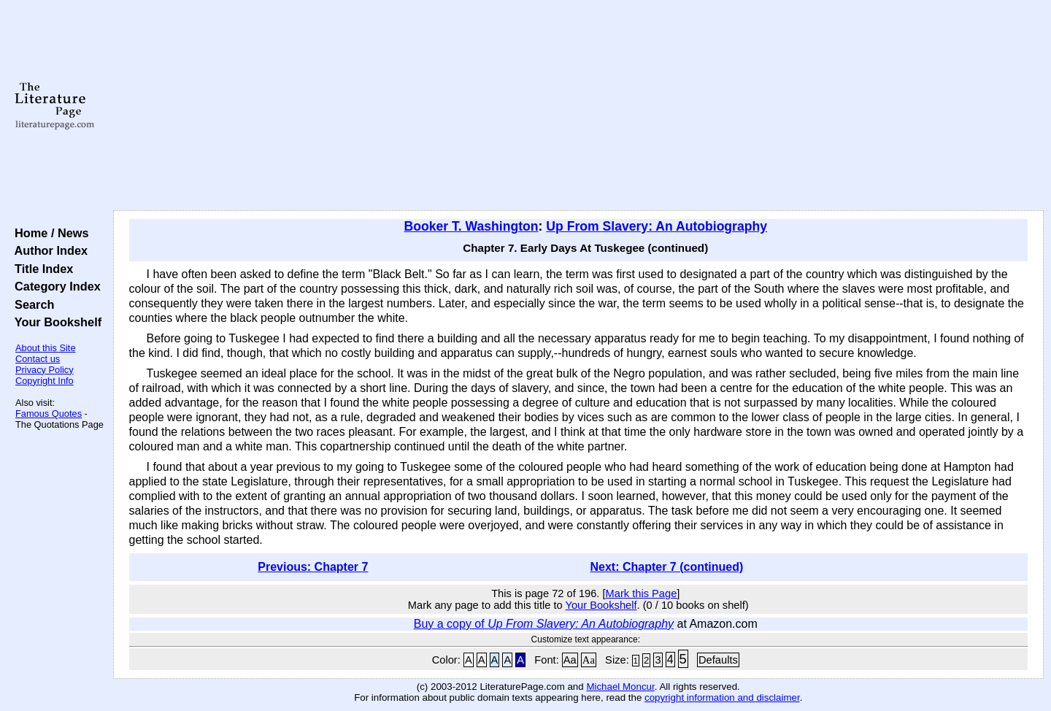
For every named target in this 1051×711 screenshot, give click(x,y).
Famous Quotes (48, 413)
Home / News (48, 232)
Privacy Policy (44, 369)
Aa (570, 660)
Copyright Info (44, 380)
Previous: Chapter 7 (313, 567)
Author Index (48, 250)
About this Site (45, 347)
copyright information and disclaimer (722, 697)
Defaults (718, 660)
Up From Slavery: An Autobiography (656, 226)
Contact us (37, 358)
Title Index (40, 268)
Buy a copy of (544, 624)
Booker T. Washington (471, 226)
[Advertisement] (578, 106)
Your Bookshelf (54, 321)
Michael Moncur (620, 686)
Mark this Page (641, 593)
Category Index (54, 286)
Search (31, 304)
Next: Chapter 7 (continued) (667, 567)
